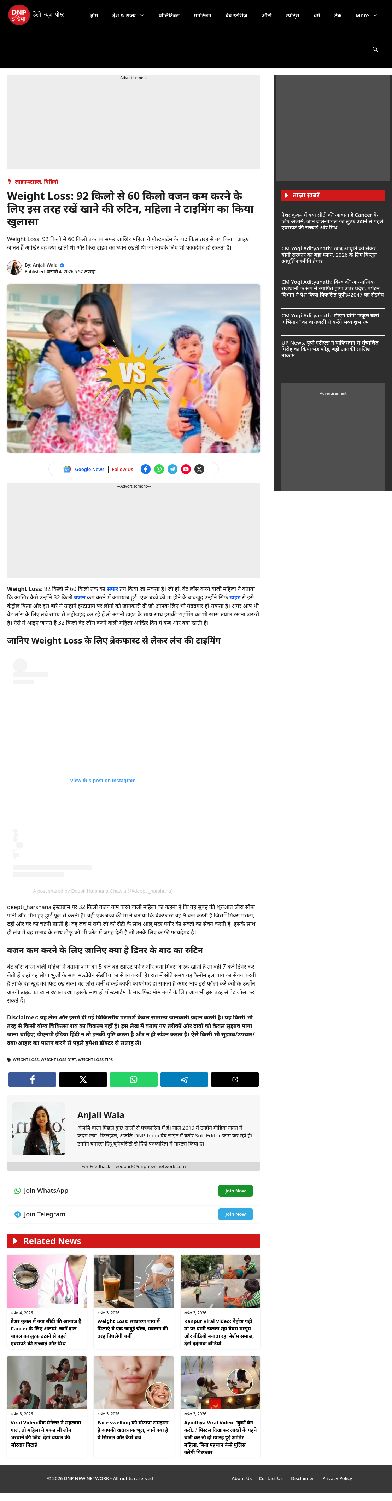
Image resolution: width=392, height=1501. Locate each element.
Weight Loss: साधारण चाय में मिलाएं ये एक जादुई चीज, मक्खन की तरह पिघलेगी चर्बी (132, 1328)
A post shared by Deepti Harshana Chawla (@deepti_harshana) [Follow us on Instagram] (103, 891)
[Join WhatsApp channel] (159, 469)
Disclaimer (303, 1478)
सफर (113, 589)
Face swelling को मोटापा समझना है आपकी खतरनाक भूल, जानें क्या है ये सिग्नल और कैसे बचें (132, 1430)
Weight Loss (26, 1059)
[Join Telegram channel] (172, 469)
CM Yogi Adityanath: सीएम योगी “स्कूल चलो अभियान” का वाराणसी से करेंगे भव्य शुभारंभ (330, 318)
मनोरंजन (202, 15)
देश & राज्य (132, 15)
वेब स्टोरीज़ (236, 15)
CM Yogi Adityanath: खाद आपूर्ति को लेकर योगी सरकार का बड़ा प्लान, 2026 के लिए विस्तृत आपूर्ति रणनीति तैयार (329, 254)
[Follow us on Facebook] (146, 469)
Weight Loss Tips (95, 1059)
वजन (80, 597)
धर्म (316, 15)
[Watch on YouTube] (186, 469)
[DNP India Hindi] (37, 15)
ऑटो (267, 15)
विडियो (51, 181)
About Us (242, 1478)
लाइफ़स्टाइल (28, 181)
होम (94, 15)
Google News (89, 469)
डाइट (235, 597)
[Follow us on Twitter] (199, 469)
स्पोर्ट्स (292, 15)
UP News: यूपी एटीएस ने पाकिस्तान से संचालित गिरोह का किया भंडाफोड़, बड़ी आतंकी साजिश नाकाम (329, 349)
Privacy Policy (337, 1478)
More (370, 15)
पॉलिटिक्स (169, 15)
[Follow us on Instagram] (103, 767)
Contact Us (271, 1478)
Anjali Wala (45, 265)
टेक (337, 15)
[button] (375, 49)
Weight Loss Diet (58, 1059)
